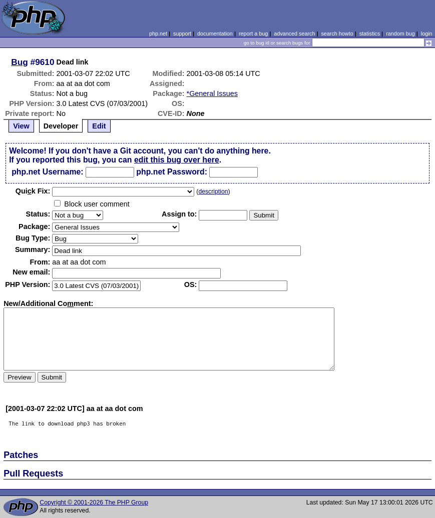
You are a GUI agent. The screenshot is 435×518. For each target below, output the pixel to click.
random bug (400, 33)
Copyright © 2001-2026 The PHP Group (94, 502)
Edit (99, 126)
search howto (337, 33)
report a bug (253, 33)
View (21, 126)
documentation (215, 33)
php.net (158, 33)
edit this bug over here (176, 160)
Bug (19, 62)
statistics (369, 33)
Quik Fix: (33, 191)
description (213, 191)
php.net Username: (47, 172)
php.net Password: (171, 172)
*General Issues (212, 94)
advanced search (294, 33)
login (426, 33)
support (182, 33)
